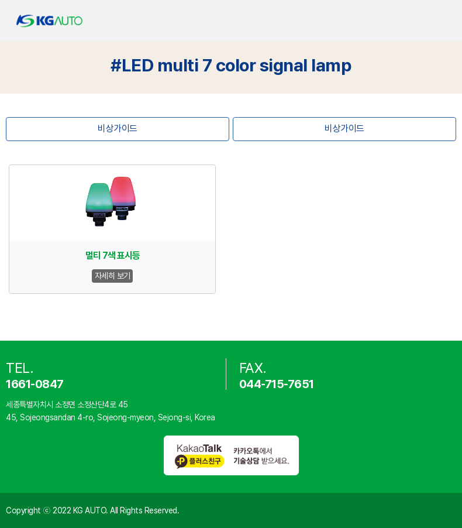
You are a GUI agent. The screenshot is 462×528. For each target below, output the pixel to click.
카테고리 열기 (443, 21)
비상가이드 (117, 128)
